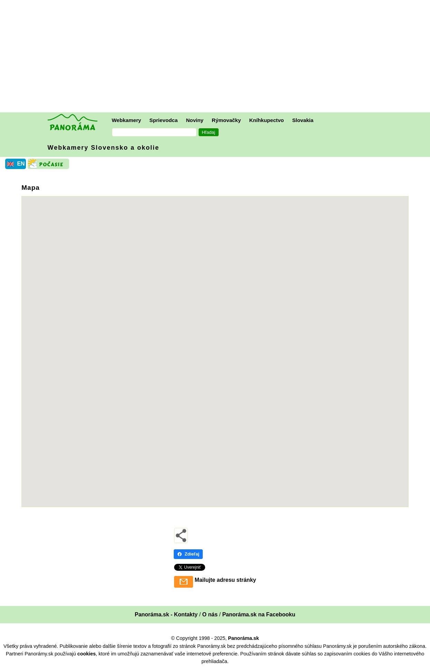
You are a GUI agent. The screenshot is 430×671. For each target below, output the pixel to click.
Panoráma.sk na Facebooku (258, 614)
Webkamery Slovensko (104, 147)
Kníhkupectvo (266, 120)
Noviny (194, 120)
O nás (210, 614)
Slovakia (303, 120)
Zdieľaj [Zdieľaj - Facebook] (188, 554)
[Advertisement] (217, 57)
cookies (86, 653)
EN (21, 164)
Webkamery (126, 120)
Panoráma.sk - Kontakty (166, 614)
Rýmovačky (226, 120)
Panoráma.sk (243, 638)
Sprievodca (164, 120)
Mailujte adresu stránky (225, 580)
